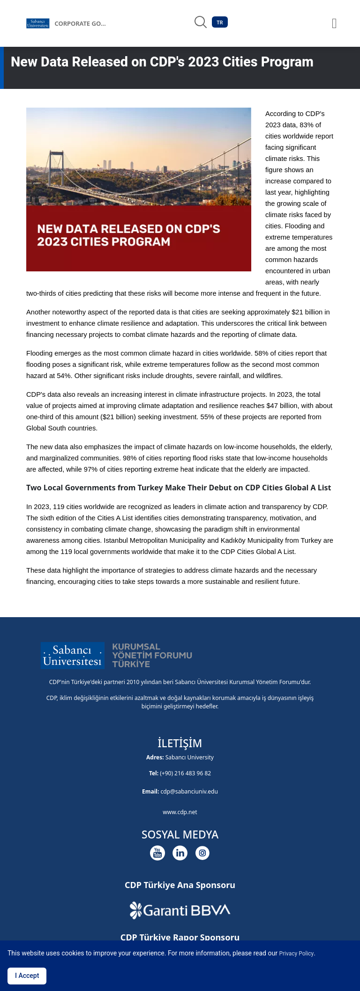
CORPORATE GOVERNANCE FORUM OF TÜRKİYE (82, 23)
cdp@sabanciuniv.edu (189, 791)
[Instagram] (202, 853)
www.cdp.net (180, 812)
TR (220, 22)
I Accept (27, 975)
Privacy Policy (296, 953)
